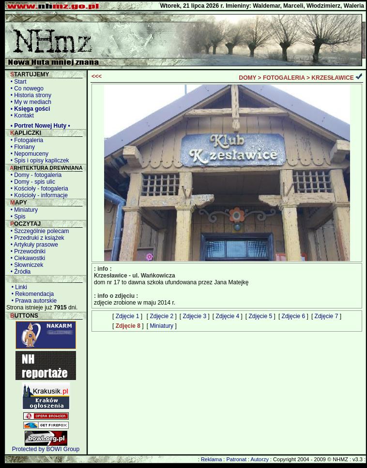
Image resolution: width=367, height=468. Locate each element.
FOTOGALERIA (284, 77)
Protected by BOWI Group (45, 449)
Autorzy (260, 459)
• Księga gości (28, 108)
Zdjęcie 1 (127, 316)
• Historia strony (29, 95)
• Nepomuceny (27, 153)
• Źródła (19, 271)
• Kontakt (20, 115)
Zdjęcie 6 (294, 316)
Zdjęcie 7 (326, 316)
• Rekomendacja (31, 294)
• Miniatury (22, 209)
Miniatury (161, 325)
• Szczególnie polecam (38, 231)
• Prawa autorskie (32, 300)
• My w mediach (29, 102)
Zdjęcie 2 (161, 316)
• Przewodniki (26, 251)
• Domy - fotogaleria (34, 175)
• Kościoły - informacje (37, 195)
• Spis (16, 216)
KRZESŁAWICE (332, 77)
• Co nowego (25, 88)
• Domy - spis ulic (31, 181)
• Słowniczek (25, 265)
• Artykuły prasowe (32, 244)
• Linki (17, 287)
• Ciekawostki (26, 258)
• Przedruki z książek (35, 237)
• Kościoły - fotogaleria (37, 188)
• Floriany (21, 147)
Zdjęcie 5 (261, 316)
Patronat (236, 459)
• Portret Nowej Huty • (38, 125)
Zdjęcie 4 (227, 316)
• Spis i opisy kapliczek (38, 160)
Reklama (211, 459)
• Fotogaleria (25, 140)
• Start (17, 81)
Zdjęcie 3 (194, 316)
